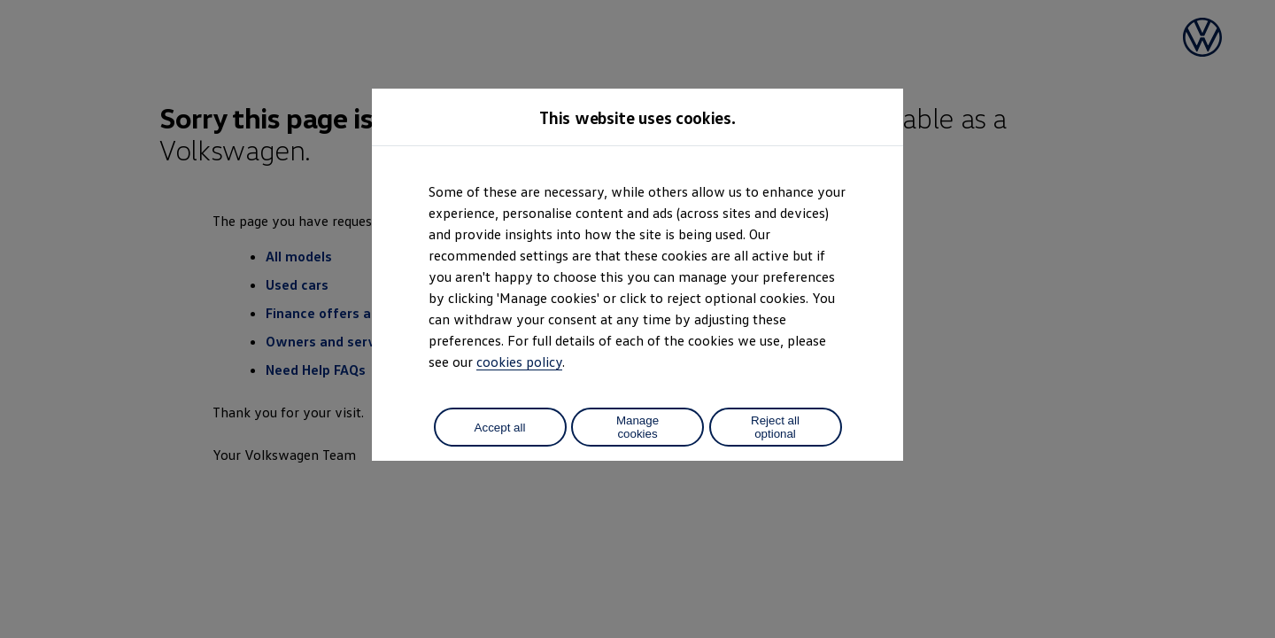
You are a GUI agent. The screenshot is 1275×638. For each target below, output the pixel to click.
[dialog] (637, 319)
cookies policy (519, 361)
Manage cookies (637, 427)
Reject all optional (775, 427)
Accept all (500, 427)
